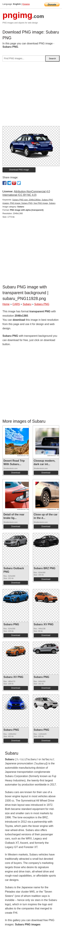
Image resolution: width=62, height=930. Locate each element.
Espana (26, 4)
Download (15, 473)
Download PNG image (19, 170)
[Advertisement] (31, 95)
